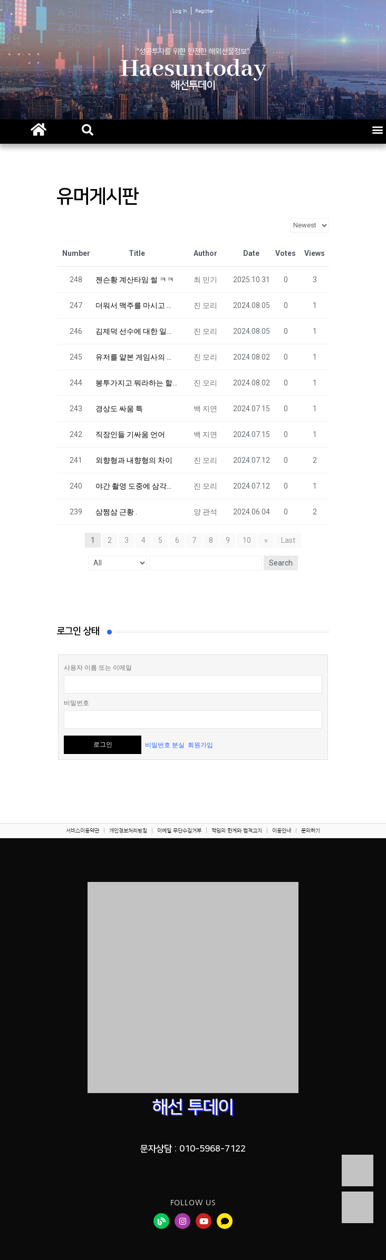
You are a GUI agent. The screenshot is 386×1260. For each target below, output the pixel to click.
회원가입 (200, 744)
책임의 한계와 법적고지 (236, 830)
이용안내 (281, 830)
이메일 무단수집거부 (179, 830)
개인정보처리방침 (128, 830)
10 (247, 540)
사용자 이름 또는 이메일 (98, 667)
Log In (179, 10)
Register (204, 10)
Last (288, 540)
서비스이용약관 (82, 830)
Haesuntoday (193, 69)
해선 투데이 (193, 1107)
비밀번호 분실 (165, 744)
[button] (87, 130)
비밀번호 (76, 703)
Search (281, 563)
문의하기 (310, 830)
